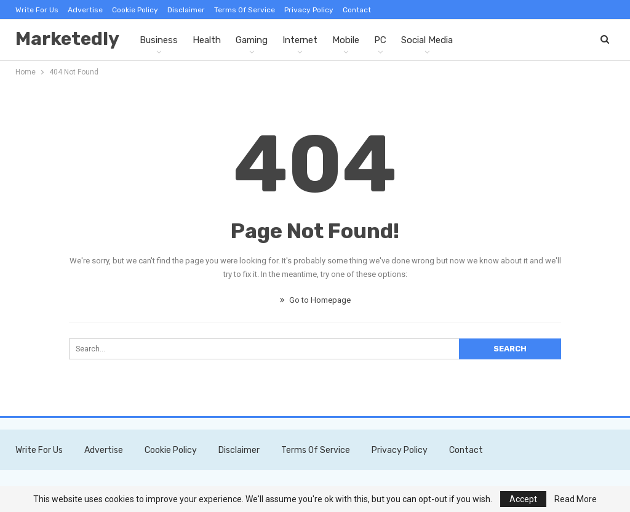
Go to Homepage (315, 300)
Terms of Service (244, 10)
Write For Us (36, 10)
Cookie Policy (135, 10)
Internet (299, 40)
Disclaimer (186, 10)
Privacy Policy (308, 10)
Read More (575, 499)
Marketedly (67, 39)
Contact (357, 10)
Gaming (252, 40)
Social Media (427, 40)
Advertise (85, 10)
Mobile (345, 40)
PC (380, 40)
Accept (523, 499)
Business (159, 40)
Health (207, 40)
